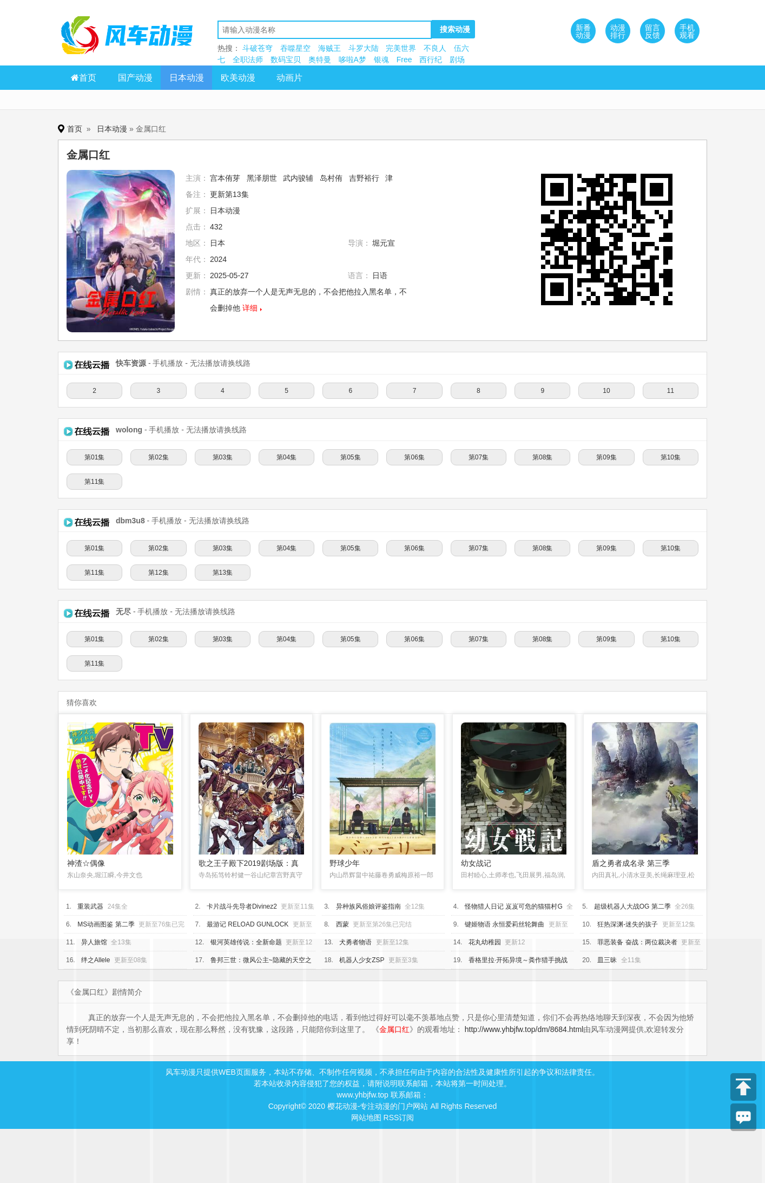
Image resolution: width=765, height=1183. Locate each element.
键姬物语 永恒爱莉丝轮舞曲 (504, 924)
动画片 (289, 77)
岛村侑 (331, 178)
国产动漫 (135, 77)
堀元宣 (383, 243)
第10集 (671, 457)
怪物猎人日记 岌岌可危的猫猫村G (514, 906)
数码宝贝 (286, 59)
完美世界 (401, 48)
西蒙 (342, 924)
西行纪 (430, 59)
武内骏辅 (298, 178)
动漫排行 (617, 31)
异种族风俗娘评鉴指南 (368, 906)
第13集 (223, 572)
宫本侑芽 (225, 178)
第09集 (606, 457)
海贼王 (329, 48)
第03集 (223, 457)
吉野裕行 (364, 178)
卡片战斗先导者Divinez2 (242, 906)
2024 (218, 259)
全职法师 (248, 59)
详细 (250, 308)
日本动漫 (186, 77)
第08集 (542, 457)
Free (404, 59)
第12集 (158, 572)
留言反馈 (652, 31)
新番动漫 (583, 31)
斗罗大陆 (363, 48)
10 (606, 391)
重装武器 (90, 906)
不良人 (435, 48)
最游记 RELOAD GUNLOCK (247, 924)
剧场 (457, 59)
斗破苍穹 (257, 48)
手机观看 (687, 31)
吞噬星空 (295, 48)
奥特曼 (319, 59)
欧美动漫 (238, 77)
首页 (83, 77)
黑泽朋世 (262, 178)
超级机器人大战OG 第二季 (632, 906)
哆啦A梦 (352, 59)
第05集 (350, 457)
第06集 (414, 457)
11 (670, 391)
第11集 (94, 481)
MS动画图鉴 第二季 (105, 924)
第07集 (479, 457)
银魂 (381, 59)
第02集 (158, 457)
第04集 (286, 457)
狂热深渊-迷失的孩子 (627, 924)
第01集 (94, 457)
